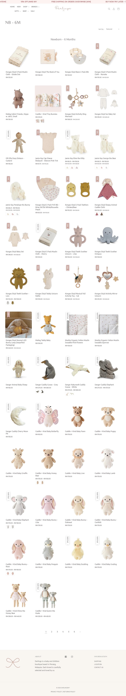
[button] (109, 9)
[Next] (80, 631)
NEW (19, 7)
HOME (12, 7)
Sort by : (101, 29)
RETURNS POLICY (69, 692)
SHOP (25, 7)
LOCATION (98, 664)
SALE (32, 11)
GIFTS (17, 11)
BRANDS (34, 7)
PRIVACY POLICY (56, 692)
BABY (25, 11)
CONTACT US (98, 667)
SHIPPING (97, 661)
